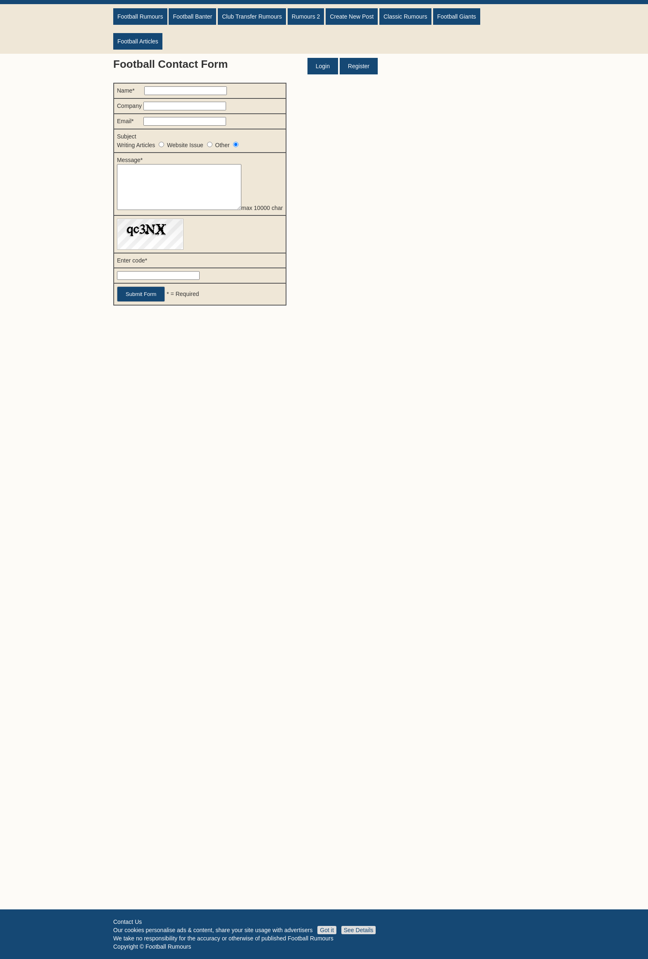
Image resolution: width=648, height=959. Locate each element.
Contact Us (127, 921)
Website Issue (191, 145)
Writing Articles (142, 145)
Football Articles (137, 41)
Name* (172, 90)
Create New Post (352, 16)
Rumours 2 (306, 16)
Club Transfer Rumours (252, 16)
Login (323, 66)
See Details (359, 930)
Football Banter (192, 16)
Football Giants (456, 16)
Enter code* (132, 269)
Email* (171, 121)
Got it (327, 930)
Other (227, 145)
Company (171, 106)
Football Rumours (140, 16)
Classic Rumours (405, 16)
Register (358, 66)
